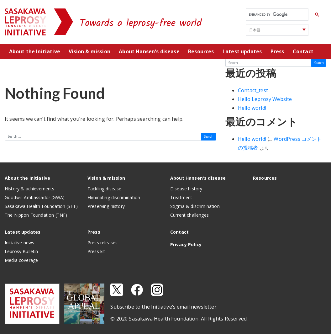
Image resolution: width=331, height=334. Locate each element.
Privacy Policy (186, 244)
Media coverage (21, 260)
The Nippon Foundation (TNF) (36, 215)
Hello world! (252, 107)
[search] (276, 15)
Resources (201, 51)
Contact (303, 51)
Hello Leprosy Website (265, 99)
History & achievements (30, 189)
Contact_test (253, 90)
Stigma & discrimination (195, 206)
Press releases (102, 243)
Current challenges (189, 215)
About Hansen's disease (149, 51)
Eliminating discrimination (113, 197)
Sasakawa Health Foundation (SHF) (41, 206)
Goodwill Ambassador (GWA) (35, 197)
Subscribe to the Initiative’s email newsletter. (164, 306)
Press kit (96, 251)
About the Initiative (34, 51)
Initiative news (19, 243)
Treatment (181, 197)
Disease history (186, 189)
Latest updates (242, 51)
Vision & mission (89, 51)
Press (277, 51)
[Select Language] (277, 30)
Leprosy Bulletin (21, 251)
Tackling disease (104, 189)
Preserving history (106, 206)
